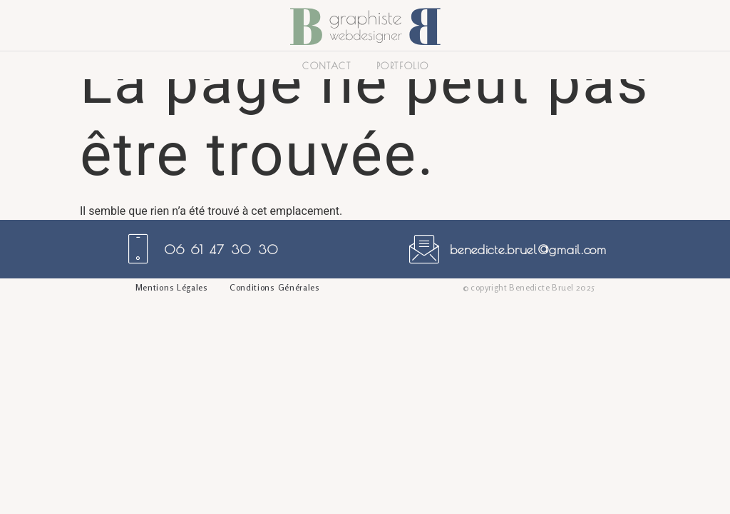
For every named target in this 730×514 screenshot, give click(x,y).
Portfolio (402, 66)
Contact (326, 66)
